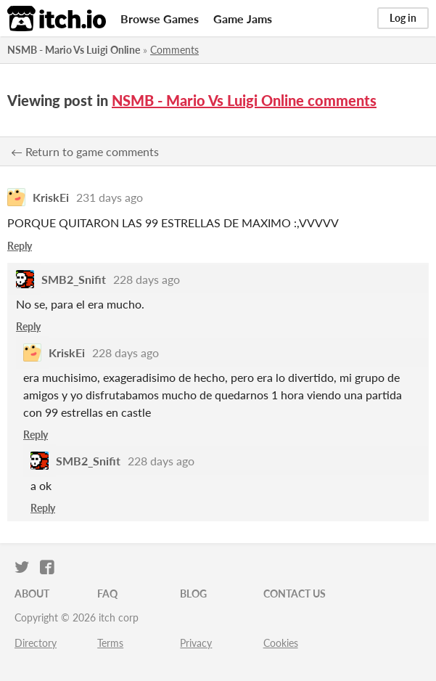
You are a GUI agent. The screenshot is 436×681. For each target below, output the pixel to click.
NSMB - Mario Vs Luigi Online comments (244, 100)
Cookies (280, 643)
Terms (110, 643)
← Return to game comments (85, 151)
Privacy (196, 643)
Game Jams (242, 18)
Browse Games (159, 18)
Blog (193, 593)
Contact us (294, 593)
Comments (174, 50)
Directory (36, 643)
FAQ (107, 593)
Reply (19, 246)
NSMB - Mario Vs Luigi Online (73, 50)
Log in (403, 18)
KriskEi (51, 197)
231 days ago (109, 197)
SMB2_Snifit (73, 279)
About (32, 593)
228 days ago (146, 279)
